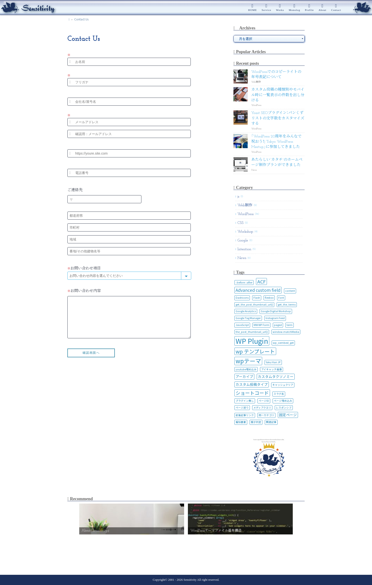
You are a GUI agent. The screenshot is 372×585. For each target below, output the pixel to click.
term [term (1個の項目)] (290, 325)
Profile (309, 10)
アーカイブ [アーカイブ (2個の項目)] (244, 376)
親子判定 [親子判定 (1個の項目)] (256, 422)
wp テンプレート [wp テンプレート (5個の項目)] (255, 351)
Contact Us (81, 19)
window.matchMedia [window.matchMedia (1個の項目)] (286, 332)
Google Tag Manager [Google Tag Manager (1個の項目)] (248, 318)
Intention (244, 249)
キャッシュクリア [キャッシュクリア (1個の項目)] (282, 385)
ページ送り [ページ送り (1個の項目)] (242, 407)
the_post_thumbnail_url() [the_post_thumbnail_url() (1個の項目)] (252, 332)
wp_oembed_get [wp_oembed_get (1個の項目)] (283, 342)
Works (280, 10)
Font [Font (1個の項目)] (281, 297)
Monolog (294, 10)
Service (266, 10)
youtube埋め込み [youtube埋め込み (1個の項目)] (246, 369)
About (322, 10)
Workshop (245, 232)
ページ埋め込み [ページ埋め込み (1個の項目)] (283, 400)
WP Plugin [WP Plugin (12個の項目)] (252, 340)
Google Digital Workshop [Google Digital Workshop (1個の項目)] (276, 311)
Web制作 (245, 205)
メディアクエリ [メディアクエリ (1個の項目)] (262, 407)
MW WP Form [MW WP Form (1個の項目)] (261, 325)
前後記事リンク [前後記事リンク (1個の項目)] (245, 415)
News (241, 258)
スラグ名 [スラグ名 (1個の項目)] (279, 394)
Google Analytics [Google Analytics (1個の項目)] (246, 311)
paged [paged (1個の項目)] (278, 325)
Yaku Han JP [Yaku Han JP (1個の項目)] (273, 362)
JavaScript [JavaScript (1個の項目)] (242, 325)
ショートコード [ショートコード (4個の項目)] (252, 392)
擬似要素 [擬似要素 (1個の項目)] (241, 422)
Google (242, 240)
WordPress (245, 214)
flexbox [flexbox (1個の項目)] (269, 297)
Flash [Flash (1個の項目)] (256, 297)
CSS (240, 223)
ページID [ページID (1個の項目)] (264, 400)
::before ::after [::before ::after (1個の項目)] (244, 282)
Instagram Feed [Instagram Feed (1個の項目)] (275, 318)
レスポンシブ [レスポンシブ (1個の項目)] (284, 407)
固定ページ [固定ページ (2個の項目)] (288, 414)
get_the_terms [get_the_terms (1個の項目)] (287, 304)
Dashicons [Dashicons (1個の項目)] (242, 297)
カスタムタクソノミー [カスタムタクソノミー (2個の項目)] (275, 376)
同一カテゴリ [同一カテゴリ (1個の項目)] (266, 415)
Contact (336, 10)
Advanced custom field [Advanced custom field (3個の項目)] (258, 290)
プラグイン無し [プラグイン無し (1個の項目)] (245, 400)
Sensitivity (189, 579)
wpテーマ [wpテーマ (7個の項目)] (248, 361)
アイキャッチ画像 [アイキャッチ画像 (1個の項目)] (271, 369)
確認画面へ (91, 360)
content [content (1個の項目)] (290, 290)
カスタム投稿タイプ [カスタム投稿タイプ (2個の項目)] (252, 384)
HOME (252, 10)
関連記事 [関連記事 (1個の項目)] (271, 422)
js (238, 196)
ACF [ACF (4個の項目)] (261, 281)
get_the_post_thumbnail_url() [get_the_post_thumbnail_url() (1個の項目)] (254, 304)
